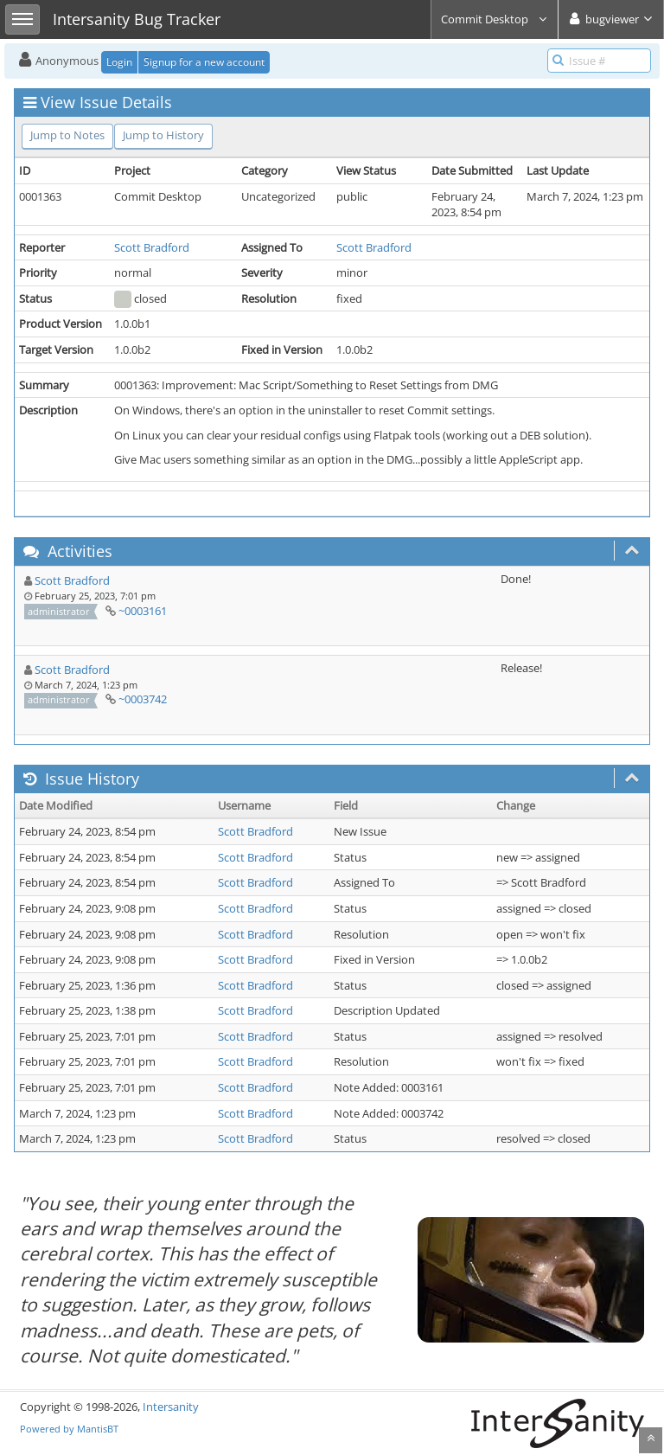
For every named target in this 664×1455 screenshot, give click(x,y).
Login (119, 61)
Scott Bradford (151, 247)
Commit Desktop (494, 19)
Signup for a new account (204, 61)
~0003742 (142, 699)
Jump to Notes (67, 135)
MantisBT (97, 1428)
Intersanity (171, 1406)
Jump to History (163, 135)
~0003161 (142, 611)
